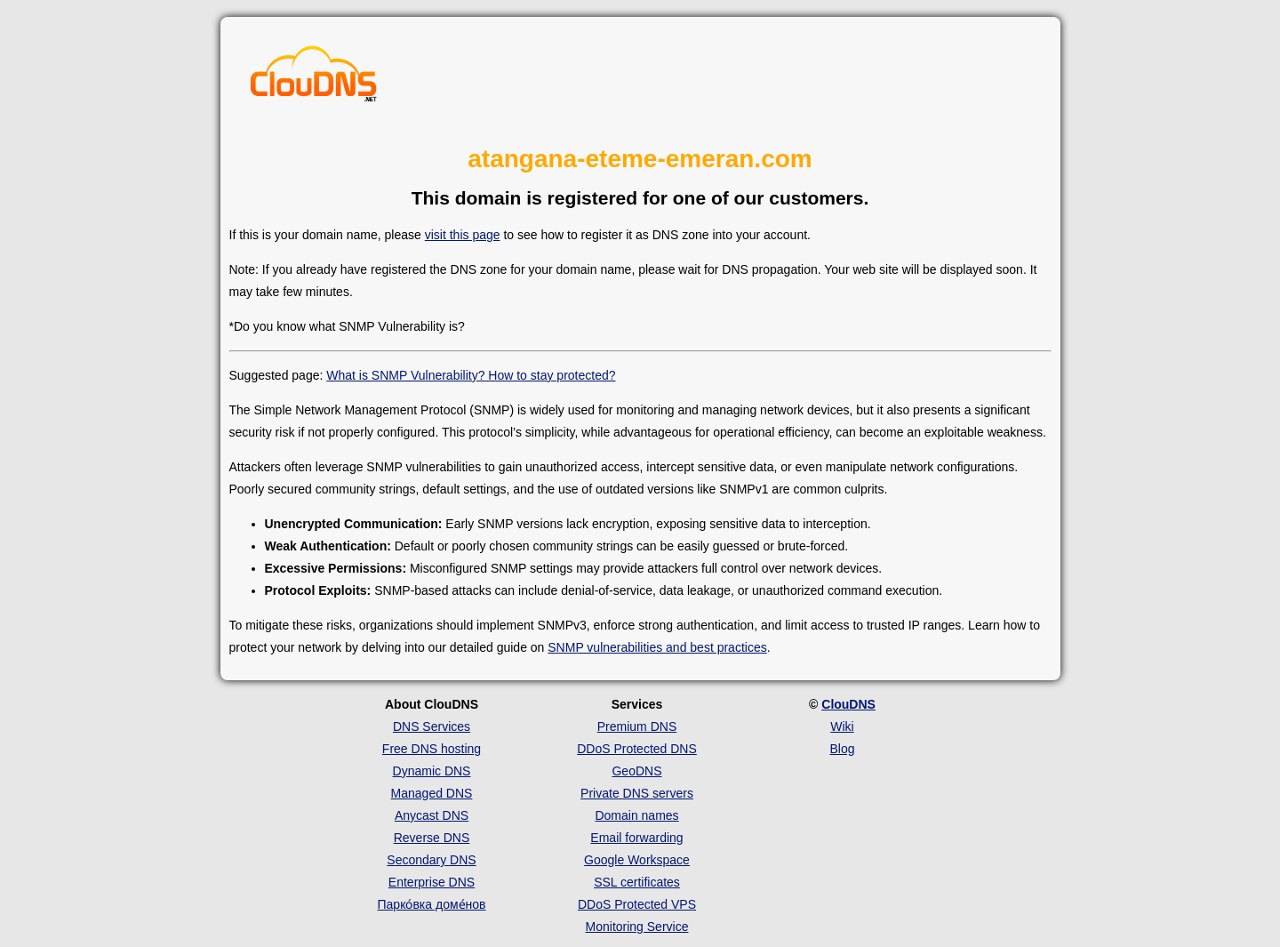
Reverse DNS (432, 838)
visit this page (462, 235)
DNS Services (431, 726)
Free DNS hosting (431, 749)
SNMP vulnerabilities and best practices (657, 647)
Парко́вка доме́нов (432, 904)
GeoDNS (636, 771)
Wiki (841, 726)
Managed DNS (432, 793)
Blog (841, 749)
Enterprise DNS (431, 882)
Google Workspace (637, 860)
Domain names (636, 815)
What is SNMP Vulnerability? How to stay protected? (470, 375)
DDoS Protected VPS (637, 904)
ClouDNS (848, 704)
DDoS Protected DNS (637, 749)
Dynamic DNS (432, 771)
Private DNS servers (636, 793)
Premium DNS (636, 726)
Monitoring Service (637, 926)
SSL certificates (637, 882)
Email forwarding (636, 838)
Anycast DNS (431, 815)
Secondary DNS (431, 860)
